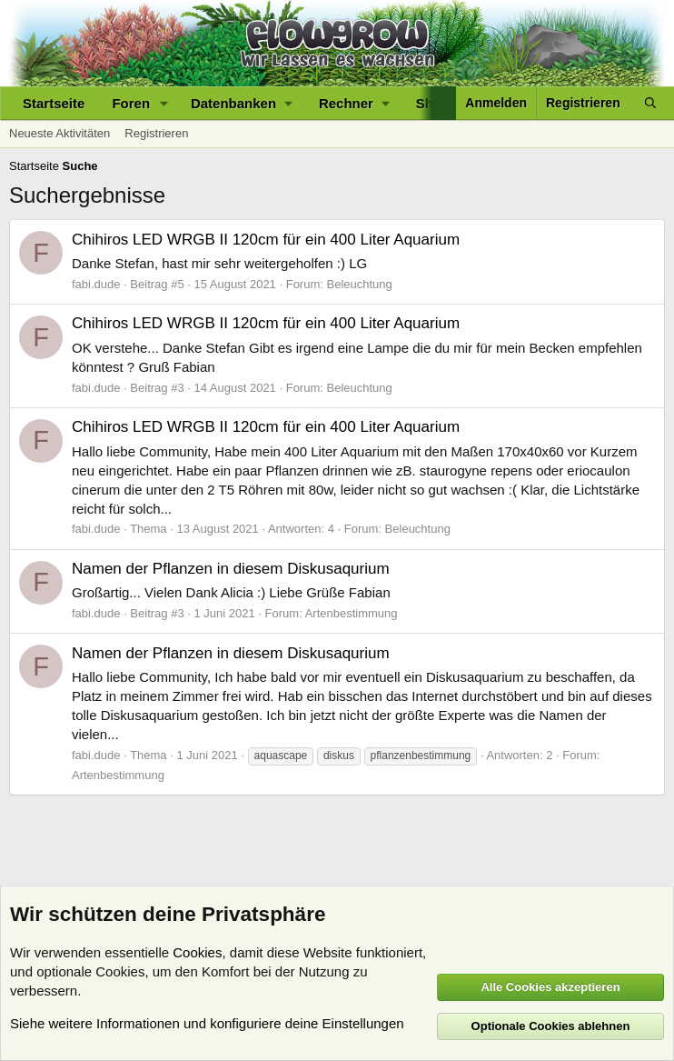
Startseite (53, 103)
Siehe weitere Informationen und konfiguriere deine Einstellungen (207, 1023)
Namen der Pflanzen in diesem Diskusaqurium (231, 568)
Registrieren (156, 133)
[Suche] (650, 103)
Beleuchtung (359, 284)
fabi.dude (96, 284)
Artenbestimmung (351, 613)
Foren (131, 103)
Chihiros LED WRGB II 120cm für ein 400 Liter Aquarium (266, 239)
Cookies (197, 952)
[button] (164, 103)
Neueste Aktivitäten (59, 133)
